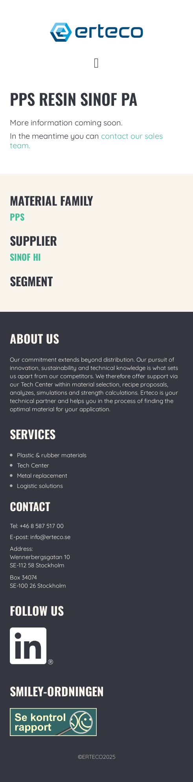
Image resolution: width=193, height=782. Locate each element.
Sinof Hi (25, 256)
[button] (96, 63)
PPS (17, 216)
